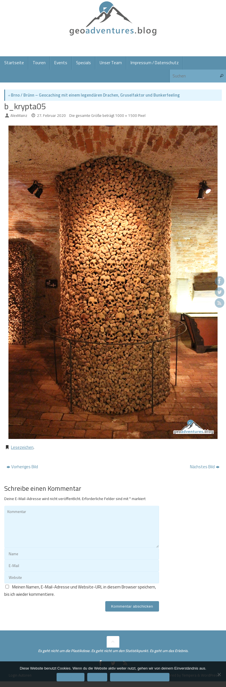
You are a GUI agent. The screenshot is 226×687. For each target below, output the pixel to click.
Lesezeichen (22, 447)
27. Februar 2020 (51, 115)
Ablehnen (97, 677)
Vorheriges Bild (22, 466)
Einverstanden (70, 677)
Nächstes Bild (205, 466)
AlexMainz (18, 115)
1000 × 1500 (126, 115)
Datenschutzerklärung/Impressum (139, 677)
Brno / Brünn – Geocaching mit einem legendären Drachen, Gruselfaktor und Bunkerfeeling (94, 95)
